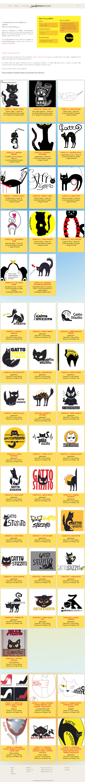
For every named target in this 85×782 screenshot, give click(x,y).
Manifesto (28, 767)
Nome (40, 21)
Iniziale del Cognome (44, 29)
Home (12, 767)
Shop (12, 769)
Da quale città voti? (44, 37)
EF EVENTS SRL (49, 780)
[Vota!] (69, 38)
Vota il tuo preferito (65, 20)
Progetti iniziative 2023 (46, 771)
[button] (79, 5)
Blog (12, 771)
